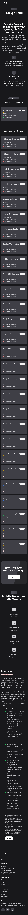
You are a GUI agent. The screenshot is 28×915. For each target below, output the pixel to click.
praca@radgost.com (10, 83)
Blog (2, 882)
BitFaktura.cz (5, 889)
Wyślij (9, 838)
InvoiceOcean (5, 884)
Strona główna (5, 880)
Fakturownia (5, 896)
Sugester (4, 892)
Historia (3, 887)
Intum (3, 894)
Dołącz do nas (14, 577)
